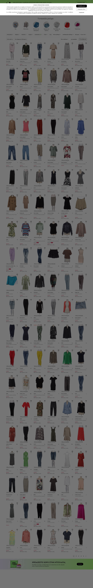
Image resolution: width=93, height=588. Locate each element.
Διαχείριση (81, 585)
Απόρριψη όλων (82, 581)
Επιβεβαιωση (81, 578)
